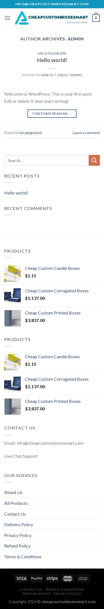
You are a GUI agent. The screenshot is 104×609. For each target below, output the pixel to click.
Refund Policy (17, 545)
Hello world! (52, 60)
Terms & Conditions (23, 556)
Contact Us (15, 513)
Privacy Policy (17, 535)
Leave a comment (86, 132)
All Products (16, 503)
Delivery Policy (18, 524)
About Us (13, 492)
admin (76, 38)
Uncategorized (51, 53)
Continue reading (52, 113)
